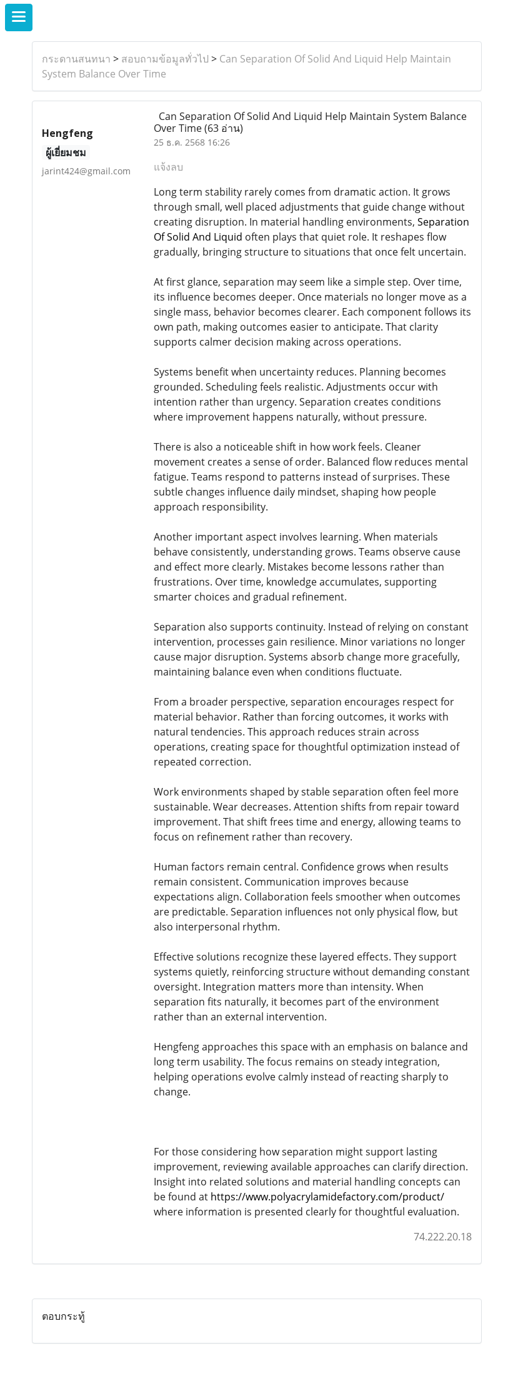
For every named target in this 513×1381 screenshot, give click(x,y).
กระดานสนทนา (76, 59)
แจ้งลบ (168, 167)
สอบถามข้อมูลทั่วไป (165, 59)
